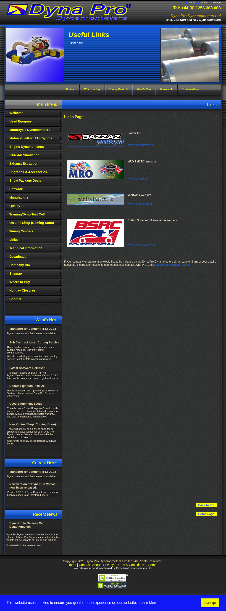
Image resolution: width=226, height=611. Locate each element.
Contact (204, 2)
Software (16, 189)
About (96, 565)
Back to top (206, 505)
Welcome (16, 113)
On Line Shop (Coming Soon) (31, 223)
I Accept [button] (210, 603)
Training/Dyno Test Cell (27, 214)
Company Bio (19, 265)
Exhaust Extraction (23, 163)
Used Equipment (21, 121)
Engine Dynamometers (26, 147)
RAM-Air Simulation (24, 155)
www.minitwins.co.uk (139, 203)
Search (217, 2)
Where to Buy (19, 282)
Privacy (108, 565)
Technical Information (25, 248)
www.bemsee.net (137, 178)
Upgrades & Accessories (28, 172)
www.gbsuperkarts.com (141, 245)
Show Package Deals (25, 180)
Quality (14, 206)
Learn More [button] (148, 603)
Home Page (206, 514)
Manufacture (18, 197)
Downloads (17, 256)
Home (192, 2)
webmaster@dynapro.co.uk (172, 264)
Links (13, 240)
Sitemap (15, 273)
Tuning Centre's (21, 231)
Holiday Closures (22, 290)
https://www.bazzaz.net (141, 145)
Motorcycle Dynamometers (29, 130)
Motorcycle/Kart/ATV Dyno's (30, 138)
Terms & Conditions (130, 565)
